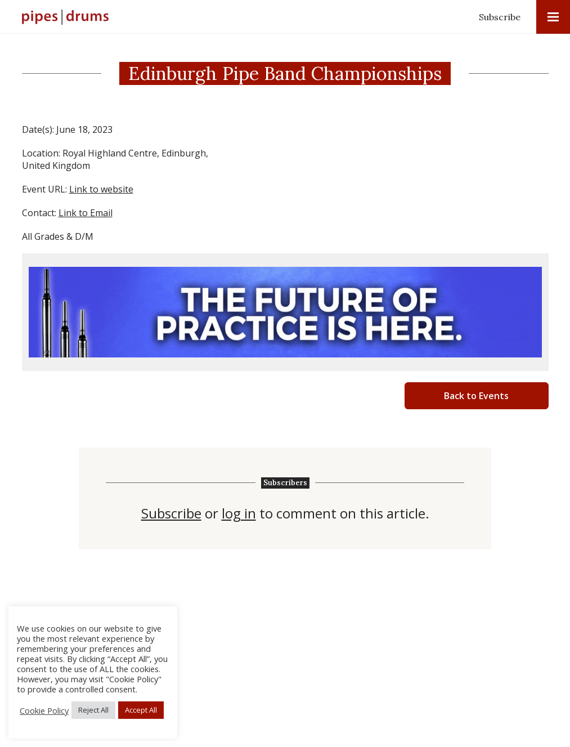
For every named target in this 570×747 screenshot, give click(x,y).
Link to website (101, 189)
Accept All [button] (141, 710)
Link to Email (86, 213)
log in (239, 513)
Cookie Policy (44, 710)
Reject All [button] (93, 710)
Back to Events (476, 396)
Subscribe (499, 17)
